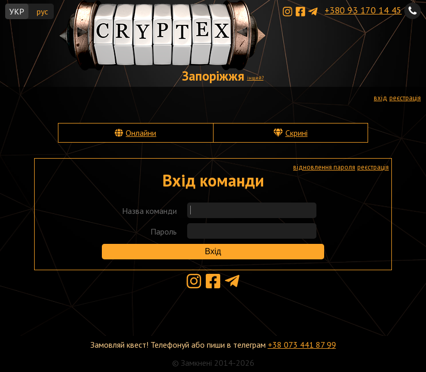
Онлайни (141, 133)
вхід (380, 98)
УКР (16, 11)
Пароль (163, 231)
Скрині (296, 133)
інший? (255, 78)
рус (42, 11)
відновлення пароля (324, 167)
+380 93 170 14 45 (363, 10)
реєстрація (405, 98)
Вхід (213, 251)
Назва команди (149, 211)
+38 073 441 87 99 (302, 344)
